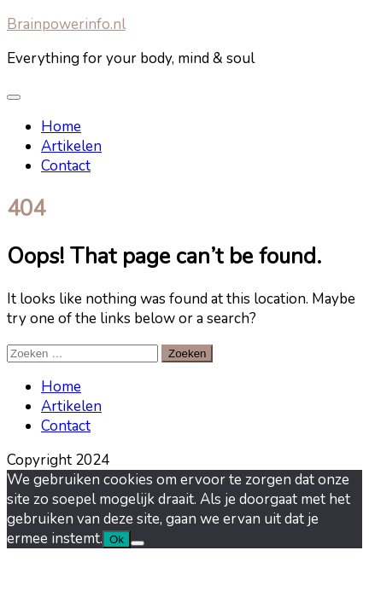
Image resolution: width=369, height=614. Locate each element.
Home (61, 126)
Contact (66, 166)
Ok (116, 539)
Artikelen (71, 146)
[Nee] (137, 543)
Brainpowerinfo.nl (66, 24)
